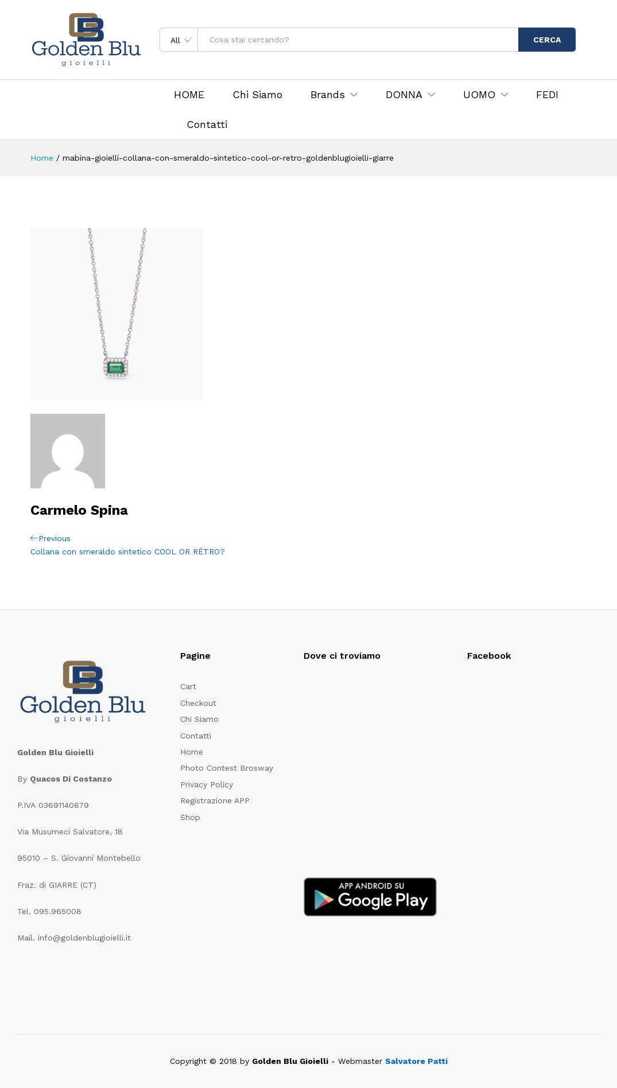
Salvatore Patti (416, 1061)
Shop (190, 817)
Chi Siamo (257, 95)
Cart (188, 686)
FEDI (547, 95)
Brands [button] (328, 95)
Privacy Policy (206, 784)
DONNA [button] (404, 95)
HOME (189, 95)
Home (191, 751)
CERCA (547, 39)
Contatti (207, 124)
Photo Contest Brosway (226, 767)
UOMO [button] (479, 95)
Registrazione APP (215, 800)
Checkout (198, 703)
